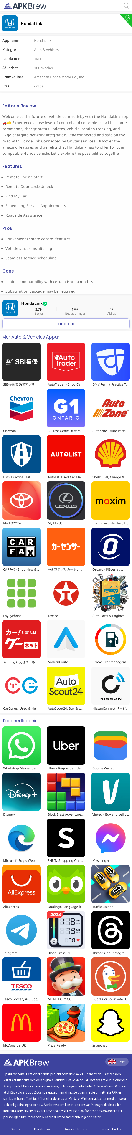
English (117, 1061)
